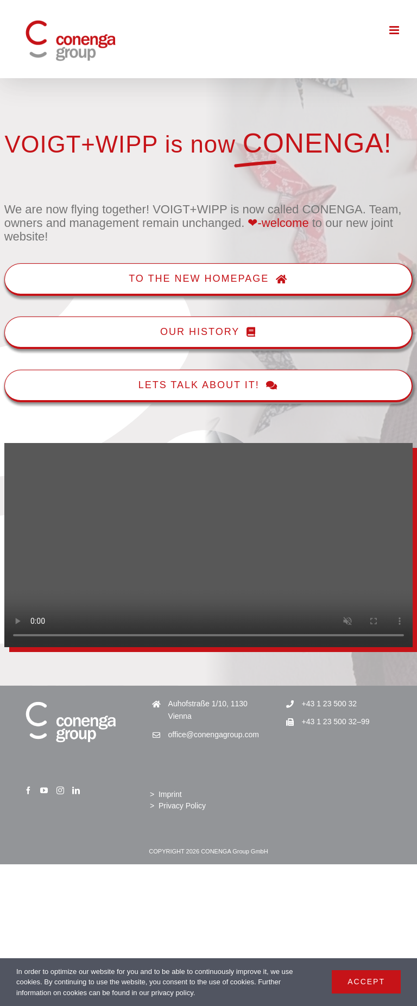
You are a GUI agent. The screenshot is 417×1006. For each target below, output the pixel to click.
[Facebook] (28, 790)
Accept (366, 981)
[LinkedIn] (76, 790)
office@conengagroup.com (213, 734)
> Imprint (166, 794)
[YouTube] (44, 790)
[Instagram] (60, 790)
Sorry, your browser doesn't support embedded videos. (208, 545)
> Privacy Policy (178, 805)
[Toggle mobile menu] (395, 30)
